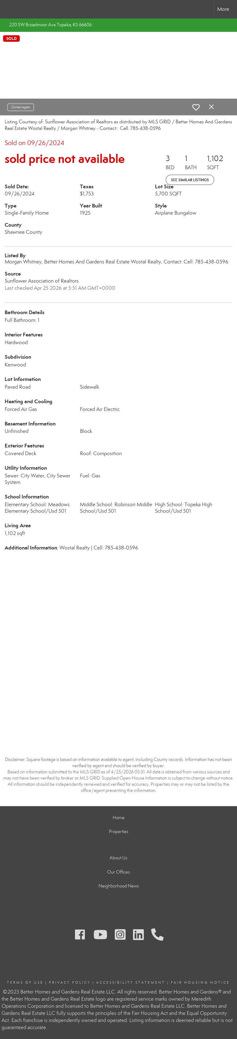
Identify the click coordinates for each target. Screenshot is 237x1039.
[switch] (196, 107)
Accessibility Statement (130, 983)
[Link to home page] (8, 9)
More (223, 9)
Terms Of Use (25, 983)
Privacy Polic (68, 983)
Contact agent (20, 107)
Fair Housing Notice (200, 983)
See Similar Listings (190, 179)
